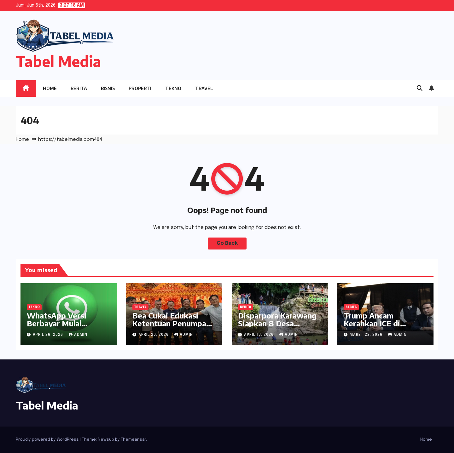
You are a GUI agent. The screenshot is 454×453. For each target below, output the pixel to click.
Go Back (227, 243)
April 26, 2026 (48, 335)
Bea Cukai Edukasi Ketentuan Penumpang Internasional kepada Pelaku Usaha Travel (173, 327)
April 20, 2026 (154, 335)
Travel (204, 88)
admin (78, 335)
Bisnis (108, 88)
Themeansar (133, 440)
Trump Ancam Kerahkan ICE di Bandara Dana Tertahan (372, 327)
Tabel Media (58, 61)
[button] (419, 88)
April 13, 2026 (259, 335)
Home (50, 88)
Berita (79, 88)
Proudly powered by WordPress (48, 440)
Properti (140, 88)
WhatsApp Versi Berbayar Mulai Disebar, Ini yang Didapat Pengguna (60, 327)
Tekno (173, 88)
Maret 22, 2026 (367, 335)
